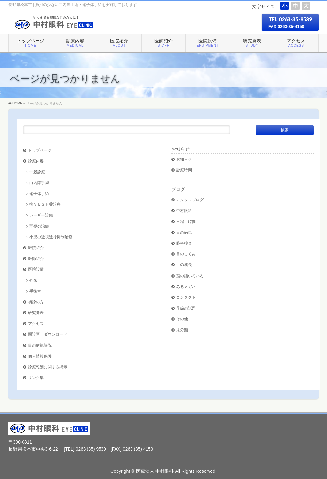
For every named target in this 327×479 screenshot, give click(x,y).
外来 (33, 280)
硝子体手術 (39, 193)
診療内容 (36, 161)
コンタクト (186, 297)
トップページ (40, 150)
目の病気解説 (40, 345)
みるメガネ (186, 286)
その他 (182, 319)
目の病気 (184, 232)
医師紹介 (36, 258)
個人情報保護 (40, 356)
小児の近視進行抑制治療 (50, 237)
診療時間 (184, 170)
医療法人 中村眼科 (155, 471)
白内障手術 (39, 183)
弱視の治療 (39, 226)
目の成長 (184, 265)
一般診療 (37, 172)
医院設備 (36, 269)
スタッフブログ (190, 200)
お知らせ (180, 149)
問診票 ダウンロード (47, 334)
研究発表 (36, 313)
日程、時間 (186, 221)
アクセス (36, 323)
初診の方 (36, 302)
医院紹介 (36, 248)
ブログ (178, 189)
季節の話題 (186, 308)
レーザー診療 (41, 215)
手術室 (35, 291)
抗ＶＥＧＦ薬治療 (45, 204)
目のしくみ (186, 254)
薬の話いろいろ (190, 276)
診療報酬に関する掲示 (47, 367)
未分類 (182, 330)
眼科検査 (184, 243)
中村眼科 (184, 210)
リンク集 (36, 377)
